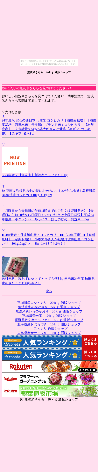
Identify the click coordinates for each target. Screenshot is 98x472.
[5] (4, 231)
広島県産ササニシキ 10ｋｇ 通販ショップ (49, 333)
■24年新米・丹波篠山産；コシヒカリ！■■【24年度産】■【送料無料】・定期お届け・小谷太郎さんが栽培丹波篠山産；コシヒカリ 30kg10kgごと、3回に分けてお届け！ (48, 239)
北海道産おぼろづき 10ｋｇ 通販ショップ (49, 324)
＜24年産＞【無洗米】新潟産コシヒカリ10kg (35, 175)
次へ (49, 291)
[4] (4, 206)
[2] (4, 145)
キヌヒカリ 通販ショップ (49, 328)
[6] (4, 255)
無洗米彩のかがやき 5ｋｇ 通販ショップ (49, 307)
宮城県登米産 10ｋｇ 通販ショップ (49, 315)
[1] (4, 116)
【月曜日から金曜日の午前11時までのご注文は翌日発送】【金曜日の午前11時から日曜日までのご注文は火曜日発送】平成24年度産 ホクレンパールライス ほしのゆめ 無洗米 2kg (48, 215)
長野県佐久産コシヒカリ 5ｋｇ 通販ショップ (49, 320)
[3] (4, 186)
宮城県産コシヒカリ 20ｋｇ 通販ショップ (49, 302)
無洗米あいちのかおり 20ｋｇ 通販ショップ (49, 311)
